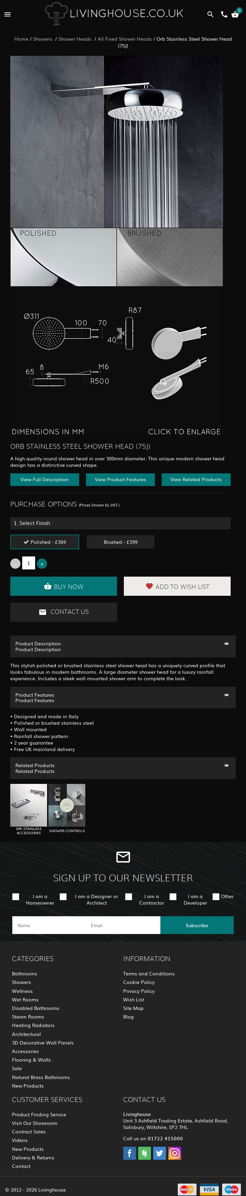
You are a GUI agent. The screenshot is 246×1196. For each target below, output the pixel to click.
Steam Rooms (28, 1016)
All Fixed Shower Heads (125, 38)
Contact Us (64, 612)
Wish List (133, 999)
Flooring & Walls (31, 1059)
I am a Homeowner (40, 899)
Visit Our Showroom (34, 1122)
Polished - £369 (48, 541)
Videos (20, 1139)
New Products (28, 1085)
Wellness (22, 990)
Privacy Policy (139, 990)
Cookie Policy (139, 981)
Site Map (133, 1007)
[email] (122, 925)
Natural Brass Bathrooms (41, 1077)
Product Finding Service (39, 1114)
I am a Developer (195, 899)
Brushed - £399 (121, 541)
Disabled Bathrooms (35, 1007)
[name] (49, 925)
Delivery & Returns (33, 1157)
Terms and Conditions (149, 973)
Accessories (25, 1051)
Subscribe (197, 925)
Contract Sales (29, 1131)
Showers (43, 38)
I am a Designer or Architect (96, 899)
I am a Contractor (151, 899)
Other (227, 896)
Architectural (26, 1033)
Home (21, 38)
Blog (128, 1016)
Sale (17, 1068)
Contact (21, 1165)
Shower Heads (75, 38)
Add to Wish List (177, 586)
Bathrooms (24, 973)
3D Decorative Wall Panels (43, 1042)
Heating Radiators (33, 1025)
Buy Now (64, 586)
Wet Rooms (25, 999)
